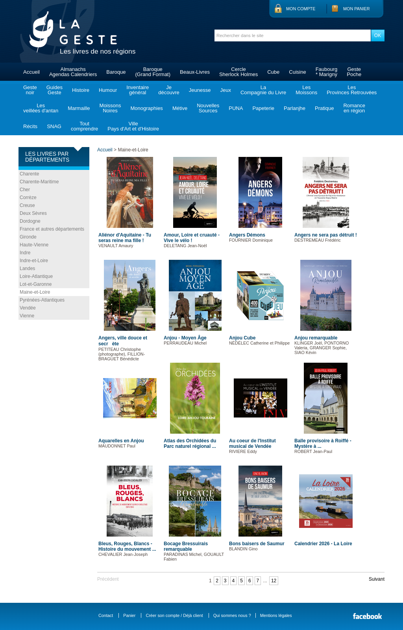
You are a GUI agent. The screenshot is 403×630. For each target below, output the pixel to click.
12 (273, 580)
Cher (25, 189)
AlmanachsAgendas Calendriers (73, 71)
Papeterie (263, 108)
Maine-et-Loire (35, 292)
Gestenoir (30, 89)
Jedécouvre (168, 89)
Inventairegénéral (137, 89)
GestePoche (354, 71)
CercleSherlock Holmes (238, 71)
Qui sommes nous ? (232, 615)
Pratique (324, 108)
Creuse (27, 205)
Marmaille (79, 108)
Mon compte (300, 8)
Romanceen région (354, 108)
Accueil (31, 72)
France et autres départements (52, 229)
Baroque (116, 72)
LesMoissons (306, 89)
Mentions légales (276, 615)
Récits (30, 126)
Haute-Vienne (34, 245)
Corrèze (28, 197)
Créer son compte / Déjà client (174, 615)
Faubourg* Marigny (327, 71)
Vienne (27, 316)
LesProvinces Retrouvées (352, 89)
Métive (179, 108)
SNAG (54, 126)
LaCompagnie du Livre (263, 89)
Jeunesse (200, 90)
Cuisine (297, 72)
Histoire (80, 90)
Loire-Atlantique (36, 276)
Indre (25, 252)
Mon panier (356, 8)
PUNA (236, 108)
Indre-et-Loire (34, 260)
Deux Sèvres (33, 213)
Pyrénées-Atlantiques (42, 300)
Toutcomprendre (84, 126)
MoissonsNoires (110, 108)
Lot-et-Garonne (36, 284)
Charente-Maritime (39, 182)
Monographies (146, 108)
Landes (27, 268)
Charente (29, 174)
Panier (129, 615)
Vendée (28, 308)
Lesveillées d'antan (40, 108)
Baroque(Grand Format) (152, 71)
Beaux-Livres (195, 72)
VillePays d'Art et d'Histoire (133, 126)
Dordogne (30, 221)
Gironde (28, 237)
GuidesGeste (54, 89)
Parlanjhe (294, 108)
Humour (108, 90)
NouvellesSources (208, 108)
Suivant (377, 579)
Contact (105, 615)
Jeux (225, 90)
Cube (273, 72)
